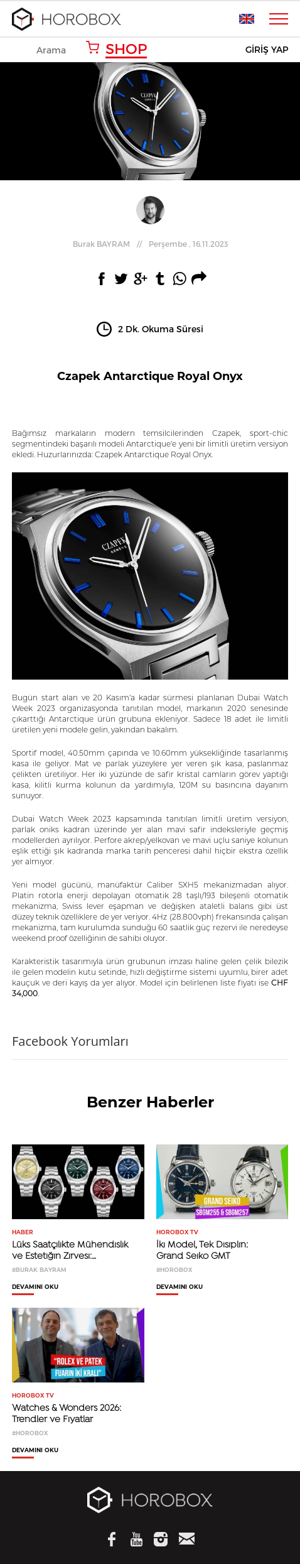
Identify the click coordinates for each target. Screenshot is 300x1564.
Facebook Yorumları (70, 1041)
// (150, 243)
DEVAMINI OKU (35, 1287)
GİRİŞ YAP (266, 50)
